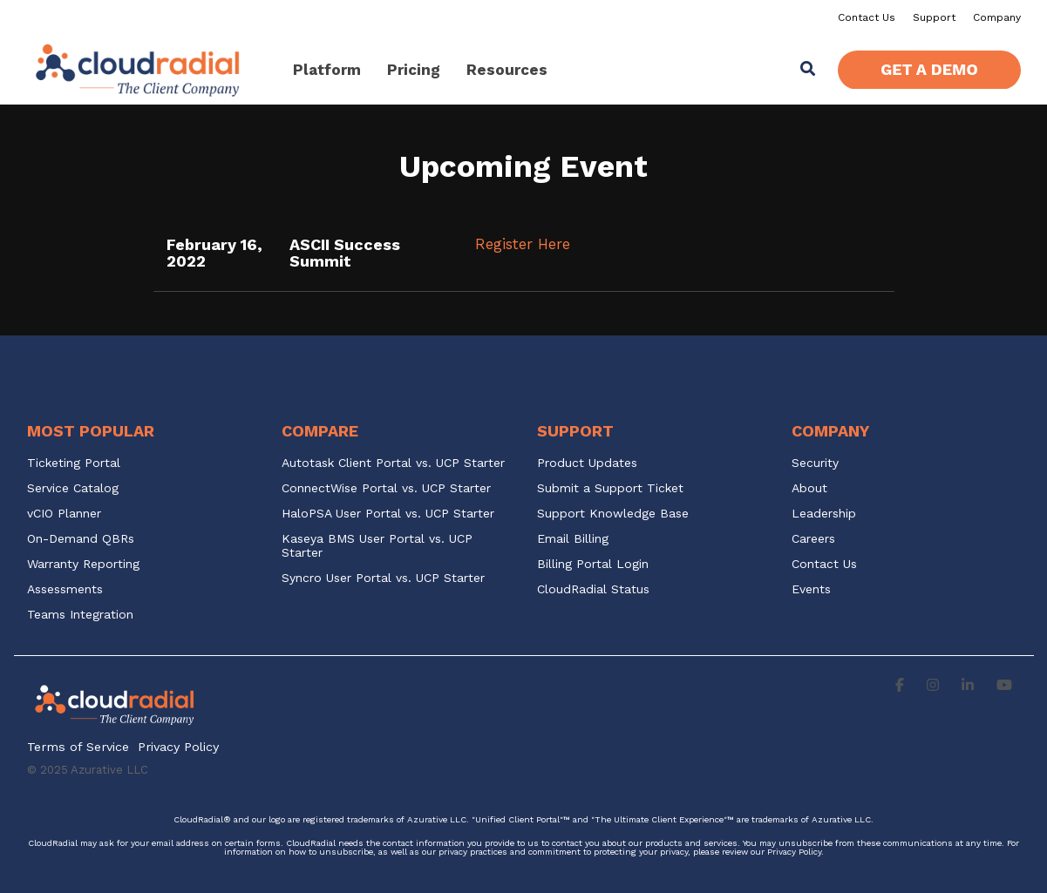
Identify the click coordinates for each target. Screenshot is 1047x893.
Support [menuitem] (934, 17)
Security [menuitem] (815, 463)
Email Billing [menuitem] (572, 538)
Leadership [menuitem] (824, 513)
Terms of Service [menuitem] (78, 747)
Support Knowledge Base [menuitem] (613, 513)
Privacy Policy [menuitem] (178, 747)
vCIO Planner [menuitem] (64, 513)
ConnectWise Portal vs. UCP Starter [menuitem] (386, 488)
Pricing (413, 69)
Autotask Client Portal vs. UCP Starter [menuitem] (393, 463)
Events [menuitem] (811, 589)
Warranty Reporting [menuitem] (83, 564)
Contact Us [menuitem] (866, 17)
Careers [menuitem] (813, 538)
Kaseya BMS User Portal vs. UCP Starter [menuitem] (379, 545)
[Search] (807, 70)
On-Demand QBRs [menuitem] (80, 538)
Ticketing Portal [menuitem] (73, 463)
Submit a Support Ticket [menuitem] (610, 488)
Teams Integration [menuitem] (80, 614)
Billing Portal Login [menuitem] (593, 564)
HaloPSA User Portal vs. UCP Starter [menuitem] (388, 513)
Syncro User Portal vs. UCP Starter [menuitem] (383, 578)
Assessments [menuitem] (65, 589)
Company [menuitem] (997, 17)
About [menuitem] (809, 488)
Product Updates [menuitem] (587, 463)
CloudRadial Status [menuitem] (593, 589)
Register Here (522, 244)
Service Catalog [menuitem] (75, 488)
